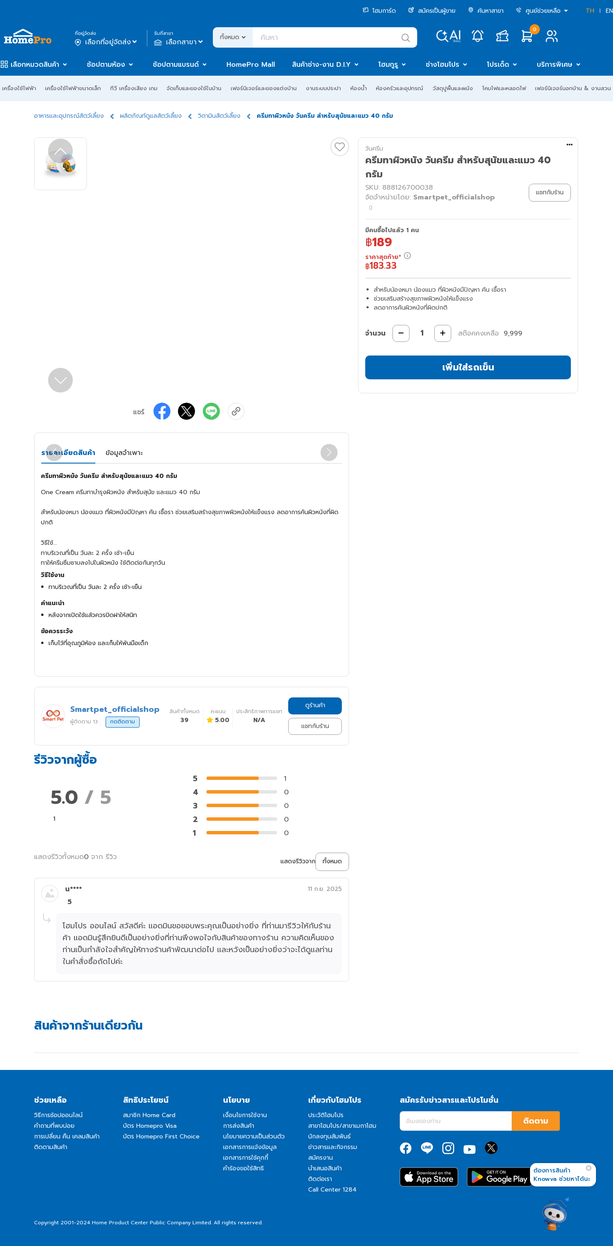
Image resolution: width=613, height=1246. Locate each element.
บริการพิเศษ (555, 65)
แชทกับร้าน (315, 726)
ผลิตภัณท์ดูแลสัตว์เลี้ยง (151, 115)
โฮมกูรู (388, 65)
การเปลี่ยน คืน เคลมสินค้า (67, 1136)
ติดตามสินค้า (50, 1147)
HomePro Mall (250, 65)
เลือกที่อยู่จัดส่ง (106, 42)
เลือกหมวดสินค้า (35, 65)
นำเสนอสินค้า (325, 1168)
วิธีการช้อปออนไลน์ (58, 1115)
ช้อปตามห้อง (106, 65)
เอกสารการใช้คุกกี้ (245, 1157)
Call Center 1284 (332, 1189)
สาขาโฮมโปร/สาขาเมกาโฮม (342, 1125)
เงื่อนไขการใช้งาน (245, 1115)
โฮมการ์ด (379, 10)
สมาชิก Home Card (149, 1115)
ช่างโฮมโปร (442, 65)
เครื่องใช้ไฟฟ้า (19, 88)
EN (609, 10)
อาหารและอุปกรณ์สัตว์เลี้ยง (69, 115)
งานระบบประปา (323, 88)
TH (590, 10)
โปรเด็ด (498, 65)
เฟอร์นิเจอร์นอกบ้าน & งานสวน (573, 88)
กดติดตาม (122, 721)
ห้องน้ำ (358, 88)
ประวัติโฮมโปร (326, 1115)
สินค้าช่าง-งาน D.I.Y (321, 65)
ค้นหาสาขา (486, 10)
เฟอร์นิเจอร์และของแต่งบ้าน (264, 88)
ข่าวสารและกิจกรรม (332, 1147)
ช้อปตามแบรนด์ (176, 65)
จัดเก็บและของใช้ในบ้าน (193, 88)
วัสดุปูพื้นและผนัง (453, 88)
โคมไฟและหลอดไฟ (504, 88)
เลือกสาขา (179, 42)
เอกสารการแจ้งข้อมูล (250, 1147)
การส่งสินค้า (238, 1125)
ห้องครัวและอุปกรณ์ (399, 88)
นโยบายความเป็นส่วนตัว (254, 1136)
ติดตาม (535, 1121)
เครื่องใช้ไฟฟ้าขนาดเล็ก (73, 88)
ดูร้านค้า (315, 705)
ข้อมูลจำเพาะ (124, 453)
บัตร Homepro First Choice (161, 1136)
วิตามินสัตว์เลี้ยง (219, 115)
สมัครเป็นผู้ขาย (431, 10)
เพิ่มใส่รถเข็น (468, 367)
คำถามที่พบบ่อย (54, 1125)
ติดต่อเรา (320, 1179)
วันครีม (374, 148)
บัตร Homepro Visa (150, 1125)
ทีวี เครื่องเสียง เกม (134, 88)
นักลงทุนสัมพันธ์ (329, 1136)
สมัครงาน (320, 1157)
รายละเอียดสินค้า (68, 453)
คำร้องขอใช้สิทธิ (243, 1168)
